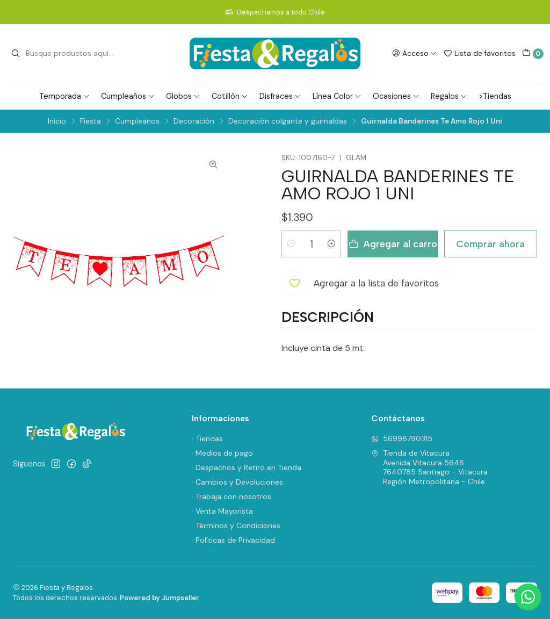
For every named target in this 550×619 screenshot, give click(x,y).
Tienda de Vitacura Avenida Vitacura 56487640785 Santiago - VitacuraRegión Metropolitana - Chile (429, 467)
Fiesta (90, 121)
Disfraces (280, 96)
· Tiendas (207, 438)
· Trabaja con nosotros (231, 496)
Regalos (449, 96)
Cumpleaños (128, 96)
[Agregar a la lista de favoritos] (360, 283)
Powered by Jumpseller (159, 597)
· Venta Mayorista (222, 511)
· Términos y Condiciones (236, 525)
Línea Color (337, 96)
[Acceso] (414, 53)
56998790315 (401, 438)
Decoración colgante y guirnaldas (287, 121)
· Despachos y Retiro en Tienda (246, 467)
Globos (183, 96)
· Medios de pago (222, 453)
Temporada (64, 96)
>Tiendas (495, 96)
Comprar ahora (490, 243)
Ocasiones (396, 96)
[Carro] (533, 53)
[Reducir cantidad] (291, 244)
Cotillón (230, 96)
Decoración (193, 121)
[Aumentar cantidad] (331, 244)
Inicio (57, 121)
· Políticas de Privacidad (233, 540)
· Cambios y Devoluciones (237, 482)
